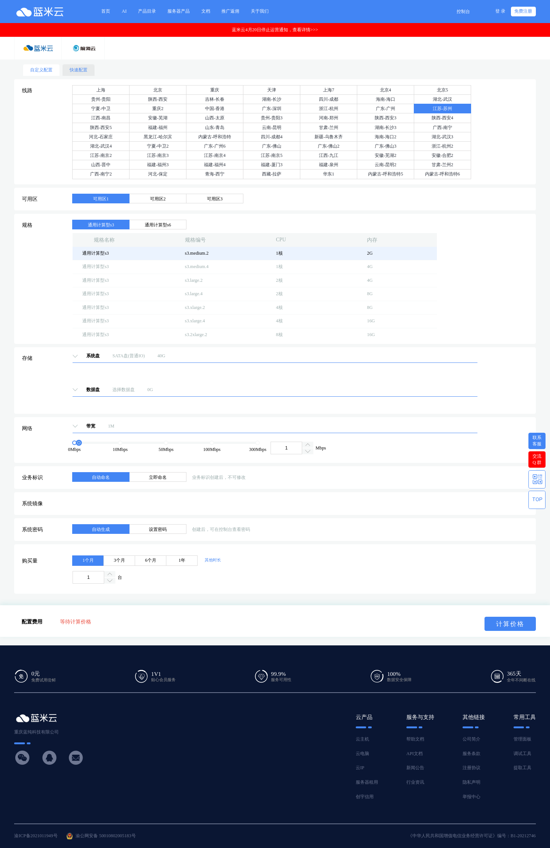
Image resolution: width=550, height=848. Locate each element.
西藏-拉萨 (271, 174)
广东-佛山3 (385, 146)
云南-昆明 (271, 127)
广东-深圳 (271, 108)
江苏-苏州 (442, 108)
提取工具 (522, 767)
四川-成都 (328, 99)
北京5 (442, 90)
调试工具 (522, 753)
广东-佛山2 (328, 146)
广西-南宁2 (101, 174)
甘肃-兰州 (328, 127)
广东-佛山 (271, 146)
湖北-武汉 (442, 99)
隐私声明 (471, 782)
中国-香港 (214, 108)
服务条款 (471, 753)
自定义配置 (41, 69)
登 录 (500, 11)
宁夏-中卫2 (158, 146)
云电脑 (362, 753)
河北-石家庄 (101, 136)
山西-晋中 (101, 164)
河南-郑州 (328, 117)
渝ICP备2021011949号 (35, 835)
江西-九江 (328, 155)
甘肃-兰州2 (442, 164)
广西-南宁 (442, 127)
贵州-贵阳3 (271, 117)
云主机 (362, 739)
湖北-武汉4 (101, 146)
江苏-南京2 (101, 155)
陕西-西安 (157, 99)
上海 (100, 90)
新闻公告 (415, 767)
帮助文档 (415, 739)
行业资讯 (415, 782)
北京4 (385, 90)
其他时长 (213, 560)
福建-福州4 (215, 164)
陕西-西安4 (442, 117)
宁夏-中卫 (101, 108)
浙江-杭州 (328, 108)
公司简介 (471, 739)
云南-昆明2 (385, 164)
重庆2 (157, 108)
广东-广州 (385, 108)
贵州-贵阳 (101, 99)
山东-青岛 (214, 127)
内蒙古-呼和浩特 (214, 136)
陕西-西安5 (101, 127)
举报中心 (471, 796)
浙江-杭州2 (442, 146)
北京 (157, 90)
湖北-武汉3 (442, 136)
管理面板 (522, 739)
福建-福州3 (158, 164)
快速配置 (78, 69)
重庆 (214, 90)
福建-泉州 (328, 164)
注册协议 (471, 767)
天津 (271, 90)
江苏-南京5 (271, 155)
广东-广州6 (215, 146)
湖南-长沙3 (385, 127)
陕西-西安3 (385, 117)
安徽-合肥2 (442, 155)
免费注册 (523, 11)
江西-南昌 (101, 117)
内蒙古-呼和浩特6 (442, 174)
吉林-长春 (214, 99)
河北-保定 (157, 174)
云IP (360, 767)
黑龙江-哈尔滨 (158, 136)
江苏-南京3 (158, 155)
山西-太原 (214, 117)
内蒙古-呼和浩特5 (385, 174)
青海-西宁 (214, 174)
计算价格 (510, 624)
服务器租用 (367, 782)
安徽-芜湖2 (385, 155)
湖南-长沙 (271, 99)
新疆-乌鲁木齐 (328, 136)
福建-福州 (157, 127)
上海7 (328, 90)
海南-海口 (385, 99)
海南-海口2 (385, 136)
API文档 (414, 753)
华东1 (328, 174)
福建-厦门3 (271, 164)
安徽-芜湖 (157, 117)
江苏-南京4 (215, 155)
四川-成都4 (271, 136)
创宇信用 (365, 796)
